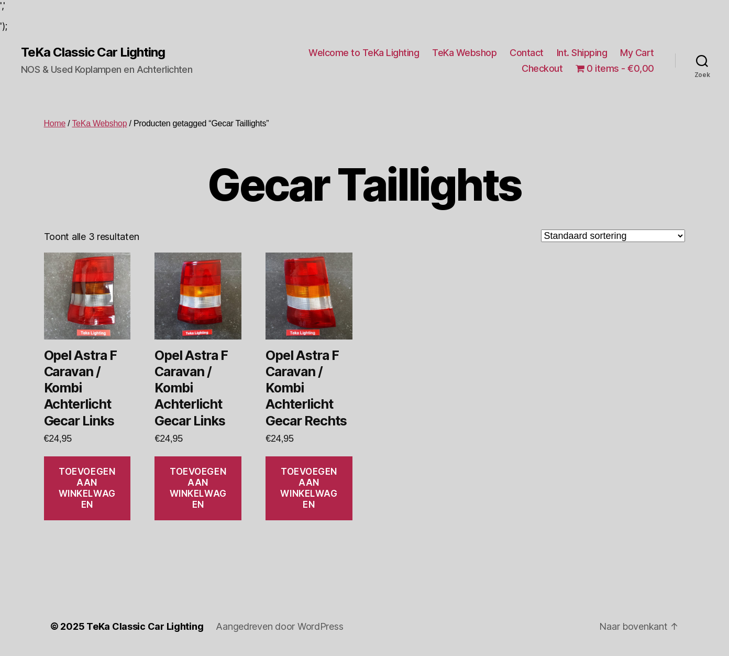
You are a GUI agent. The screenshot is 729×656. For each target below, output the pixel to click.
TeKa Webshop (464, 52)
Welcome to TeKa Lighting (363, 52)
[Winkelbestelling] (613, 235)
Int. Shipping (582, 52)
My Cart (637, 52)
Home (55, 123)
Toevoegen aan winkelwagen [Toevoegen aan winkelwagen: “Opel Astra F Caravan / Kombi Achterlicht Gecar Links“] (87, 488)
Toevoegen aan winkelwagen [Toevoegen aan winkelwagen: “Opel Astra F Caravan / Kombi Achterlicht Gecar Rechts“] (308, 488)
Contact (527, 52)
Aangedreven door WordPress (279, 626)
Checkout (542, 68)
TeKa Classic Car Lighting (93, 52)
